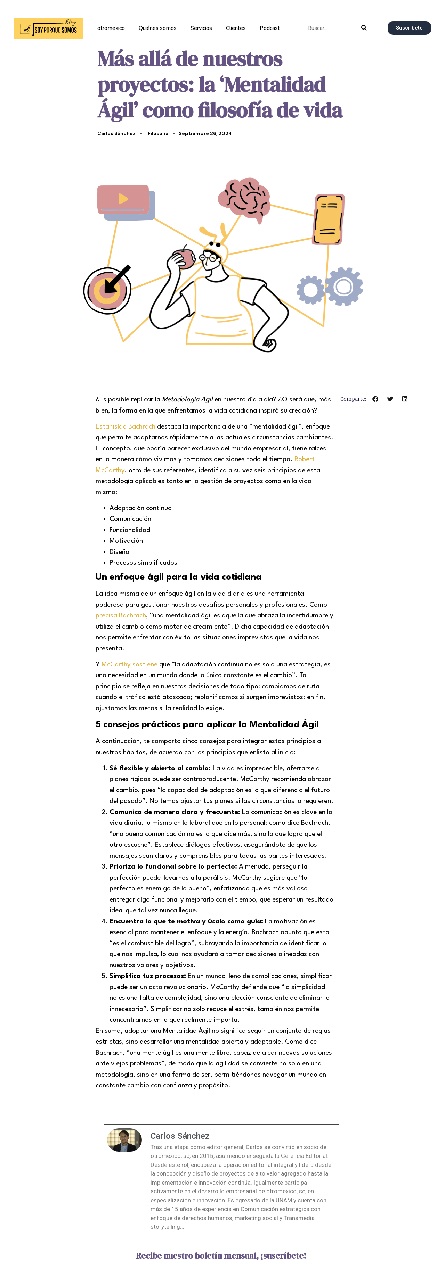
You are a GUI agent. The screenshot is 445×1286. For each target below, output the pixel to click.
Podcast (270, 28)
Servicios (201, 28)
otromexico (111, 28)
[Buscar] (364, 28)
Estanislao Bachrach (125, 426)
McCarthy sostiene (129, 664)
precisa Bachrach (121, 615)
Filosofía (158, 133)
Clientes (236, 28)
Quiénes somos (158, 28)
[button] (375, 399)
